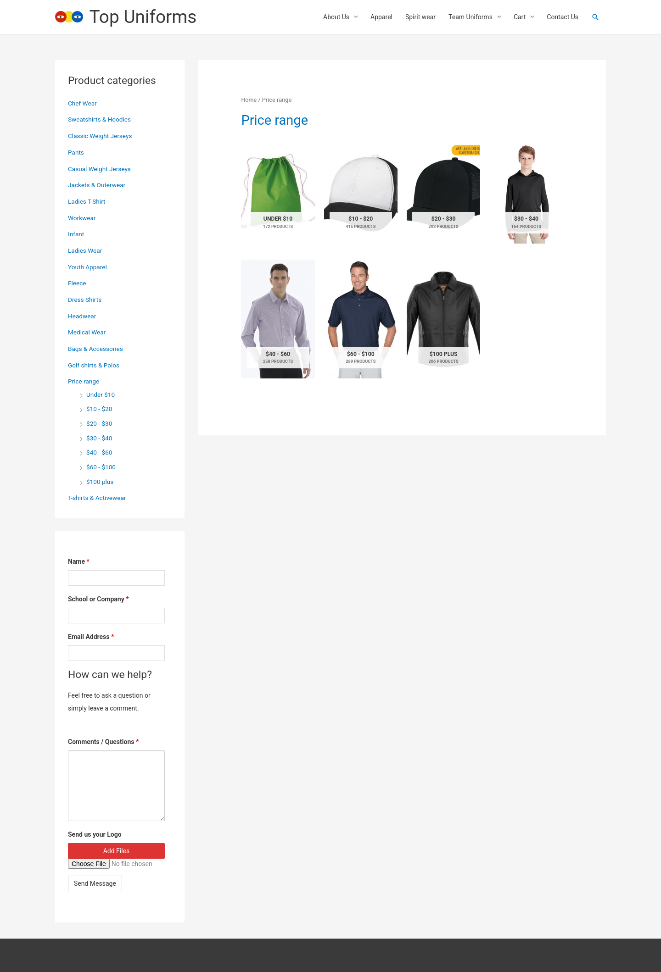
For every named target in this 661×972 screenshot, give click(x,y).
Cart (520, 17)
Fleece (77, 283)
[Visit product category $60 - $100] (361, 320)
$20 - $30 (99, 423)
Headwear (82, 316)
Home (249, 100)
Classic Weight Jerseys (101, 136)
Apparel (381, 17)
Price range (84, 381)
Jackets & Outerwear (97, 185)
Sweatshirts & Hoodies (100, 120)
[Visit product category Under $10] (277, 194)
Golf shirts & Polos (94, 364)
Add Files (116, 850)
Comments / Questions (103, 740)
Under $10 (101, 394)
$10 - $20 (99, 408)
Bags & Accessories (96, 348)
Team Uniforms (470, 17)
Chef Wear (83, 104)
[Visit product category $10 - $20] (361, 194)
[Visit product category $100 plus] (443, 320)
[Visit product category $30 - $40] (526, 194)
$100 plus (100, 480)
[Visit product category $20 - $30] (443, 194)
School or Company (98, 598)
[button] (595, 17)
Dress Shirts (85, 299)
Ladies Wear (85, 251)
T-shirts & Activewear (98, 496)
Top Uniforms (145, 17)
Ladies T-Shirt (87, 202)
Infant (76, 234)
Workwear (82, 218)
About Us (336, 17)
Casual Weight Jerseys (100, 169)
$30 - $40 (99, 437)
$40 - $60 (99, 451)
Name (79, 560)
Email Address (91, 635)
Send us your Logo (95, 833)
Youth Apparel (88, 267)
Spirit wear (420, 17)
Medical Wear (87, 332)
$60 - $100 (101, 466)
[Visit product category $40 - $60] (277, 320)
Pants (76, 153)
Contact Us (562, 17)
